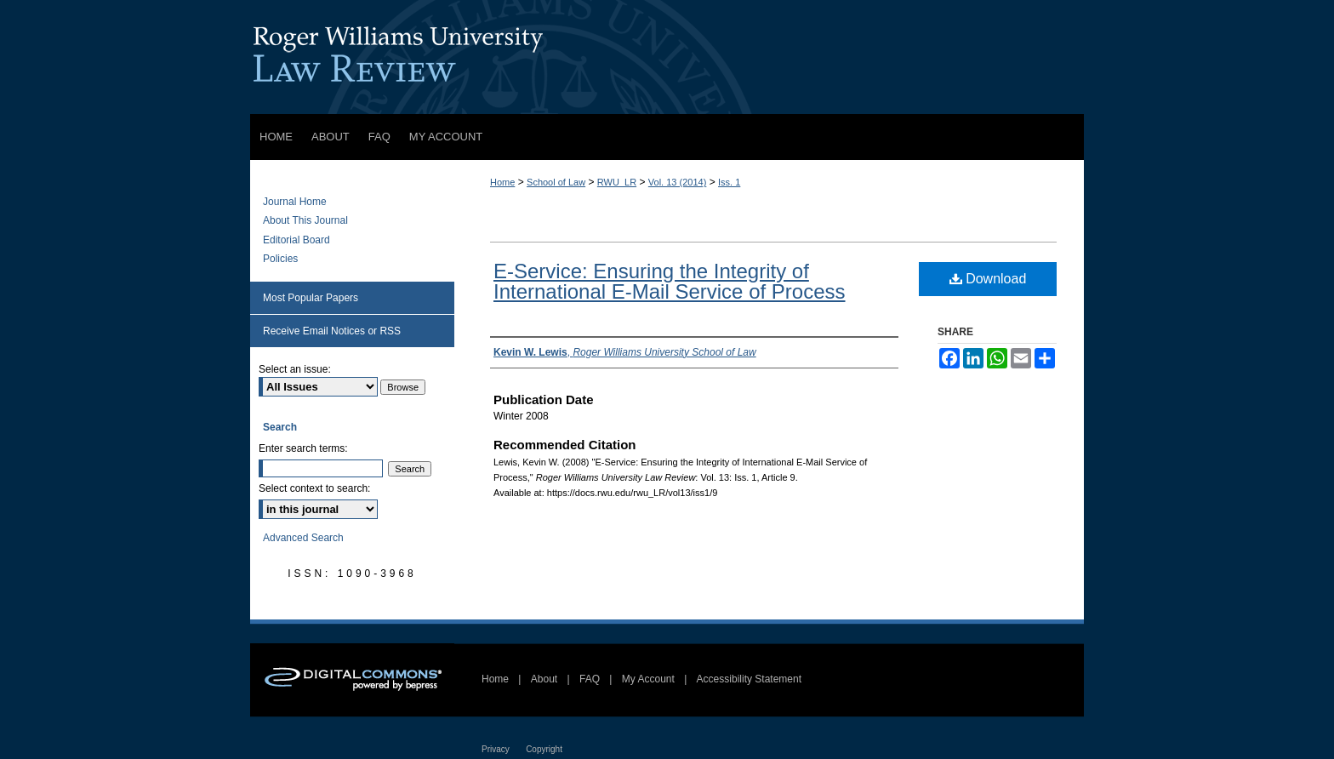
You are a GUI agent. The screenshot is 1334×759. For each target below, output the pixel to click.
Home (502, 182)
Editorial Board (296, 240)
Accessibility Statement (749, 679)
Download (988, 278)
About (544, 679)
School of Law (556, 182)
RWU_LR (616, 182)
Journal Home (295, 202)
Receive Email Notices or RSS (332, 331)
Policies (280, 259)
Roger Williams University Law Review (667, 57)
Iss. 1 (729, 182)
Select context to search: (314, 488)
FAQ (589, 679)
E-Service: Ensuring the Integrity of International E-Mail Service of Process (669, 281)
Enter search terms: (303, 448)
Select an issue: (295, 369)
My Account (648, 679)
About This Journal (305, 220)
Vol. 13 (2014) (677, 182)
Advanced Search (303, 538)
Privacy (496, 749)
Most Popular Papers (310, 298)
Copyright (544, 749)
